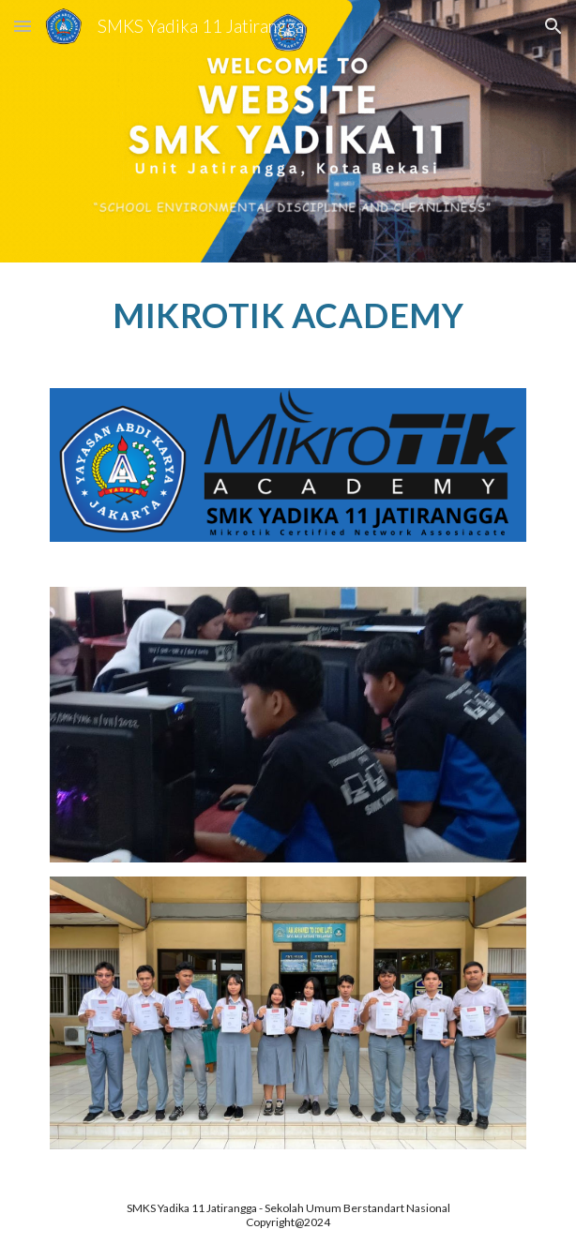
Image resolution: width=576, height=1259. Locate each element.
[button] (22, 26)
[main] (287, 314)
